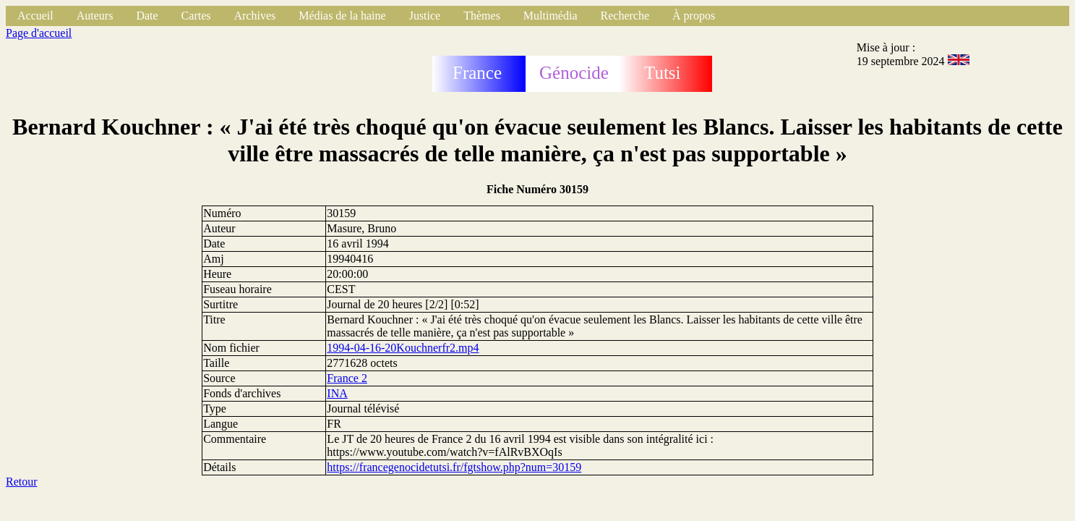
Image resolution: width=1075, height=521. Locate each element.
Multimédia (550, 15)
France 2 (347, 378)
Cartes (196, 15)
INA (337, 393)
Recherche (625, 15)
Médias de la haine (342, 15)
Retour (22, 481)
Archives (254, 15)
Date (147, 15)
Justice (425, 15)
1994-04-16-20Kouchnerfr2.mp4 (403, 348)
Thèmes (481, 15)
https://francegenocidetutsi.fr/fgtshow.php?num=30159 (454, 467)
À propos (693, 15)
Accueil (35, 15)
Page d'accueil (39, 33)
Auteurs (95, 15)
